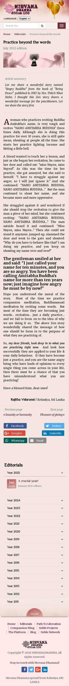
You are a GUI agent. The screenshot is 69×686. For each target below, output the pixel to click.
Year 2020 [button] (13, 531)
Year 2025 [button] (13, 472)
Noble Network (50, 632)
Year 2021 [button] (13, 523)
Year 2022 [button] (13, 516)
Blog (33, 632)
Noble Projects (48, 628)
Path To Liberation (49, 624)
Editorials (20, 34)
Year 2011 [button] (13, 601)
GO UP (34, 613)
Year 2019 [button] (13, 539)
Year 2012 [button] (13, 594)
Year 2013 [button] (13, 586)
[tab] (35, 473)
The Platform (17, 632)
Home (6, 34)
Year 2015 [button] (13, 570)
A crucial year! (28, 481)
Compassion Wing (22, 628)
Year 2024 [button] (13, 500)
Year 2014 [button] (13, 578)
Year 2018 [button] (13, 547)
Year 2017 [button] (13, 555)
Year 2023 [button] (13, 508)
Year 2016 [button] (13, 562)
